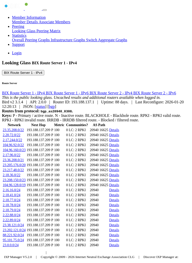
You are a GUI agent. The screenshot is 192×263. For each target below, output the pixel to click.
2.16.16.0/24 (11, 190)
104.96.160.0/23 (14, 150)
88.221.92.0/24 (13, 235)
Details (114, 130)
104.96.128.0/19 (14, 185)
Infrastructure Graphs (68, 40)
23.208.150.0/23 (14, 180)
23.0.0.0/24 (10, 245)
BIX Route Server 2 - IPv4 (111, 93)
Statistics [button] (19, 35)
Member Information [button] (29, 17)
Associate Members (54, 22)
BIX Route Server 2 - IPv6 (154, 93)
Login (17, 53)
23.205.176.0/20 (14, 165)
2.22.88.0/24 (11, 215)
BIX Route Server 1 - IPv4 (23, 73)
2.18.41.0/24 (11, 195)
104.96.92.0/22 (13, 145)
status (40, 106)
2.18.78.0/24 (11, 205)
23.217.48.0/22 (13, 170)
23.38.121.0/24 (13, 225)
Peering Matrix (48, 31)
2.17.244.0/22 (12, 140)
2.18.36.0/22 (11, 175)
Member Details (25, 22)
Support (18, 44)
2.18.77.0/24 (11, 200)
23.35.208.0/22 (13, 130)
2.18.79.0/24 (11, 210)
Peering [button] (18, 26)
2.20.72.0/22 (11, 135)
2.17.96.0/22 (11, 155)
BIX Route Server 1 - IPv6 (68, 93)
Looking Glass (24, 31)
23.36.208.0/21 (13, 160)
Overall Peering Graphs (31, 40)
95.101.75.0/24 (13, 240)
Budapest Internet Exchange (23, 252)
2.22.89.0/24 (11, 220)
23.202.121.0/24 (14, 230)
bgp (52, 106)
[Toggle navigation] (45, 10)
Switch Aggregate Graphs (106, 40)
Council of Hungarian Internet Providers (77, 252)
